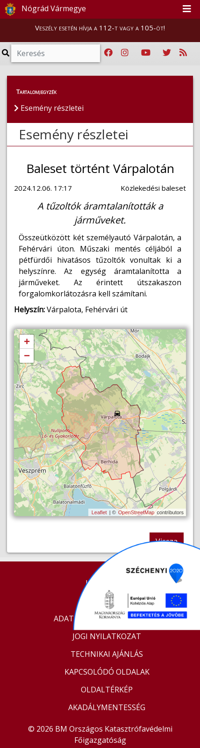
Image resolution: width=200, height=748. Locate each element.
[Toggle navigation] (187, 9)
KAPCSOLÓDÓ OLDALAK (107, 672)
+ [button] (27, 342)
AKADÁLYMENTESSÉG (106, 707)
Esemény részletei (74, 134)
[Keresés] (55, 53)
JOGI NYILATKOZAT (106, 636)
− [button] (27, 356)
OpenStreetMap (136, 512)
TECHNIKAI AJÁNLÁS (107, 654)
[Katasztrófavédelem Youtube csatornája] (145, 53)
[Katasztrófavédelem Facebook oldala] (108, 53)
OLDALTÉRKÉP (107, 689)
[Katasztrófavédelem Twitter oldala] (167, 53)
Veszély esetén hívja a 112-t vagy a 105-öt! (100, 27)
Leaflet (99, 512)
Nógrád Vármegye (43, 9)
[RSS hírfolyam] (183, 53)
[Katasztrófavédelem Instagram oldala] (124, 53)
